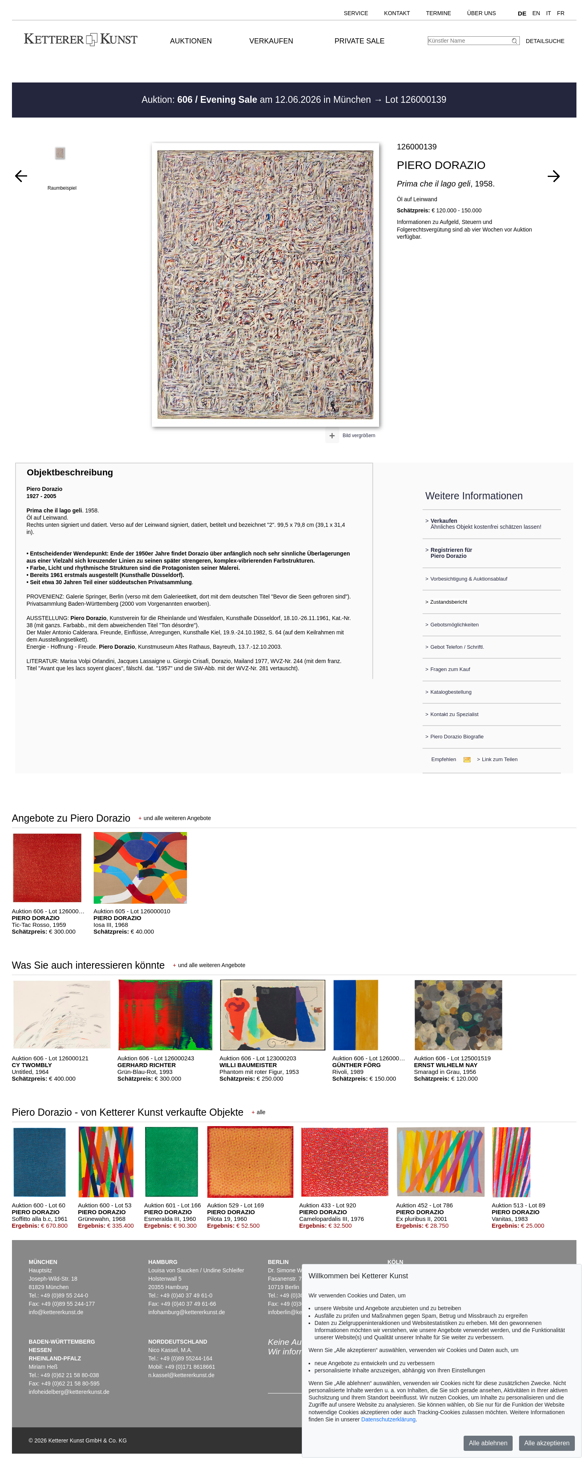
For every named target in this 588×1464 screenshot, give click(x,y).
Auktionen (191, 41)
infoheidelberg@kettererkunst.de (69, 1392)
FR (560, 13)
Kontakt (397, 13)
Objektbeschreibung (70, 472)
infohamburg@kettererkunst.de (186, 1312)
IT (548, 13)
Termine (438, 13)
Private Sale (359, 41)
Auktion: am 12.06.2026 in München (258, 99)
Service (356, 13)
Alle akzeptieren (547, 1443)
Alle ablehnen (488, 1443)
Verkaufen (271, 41)
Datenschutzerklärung (388, 1419)
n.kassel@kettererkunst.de (181, 1375)
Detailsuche (545, 41)
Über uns (481, 13)
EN (536, 13)
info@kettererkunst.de (56, 1312)
